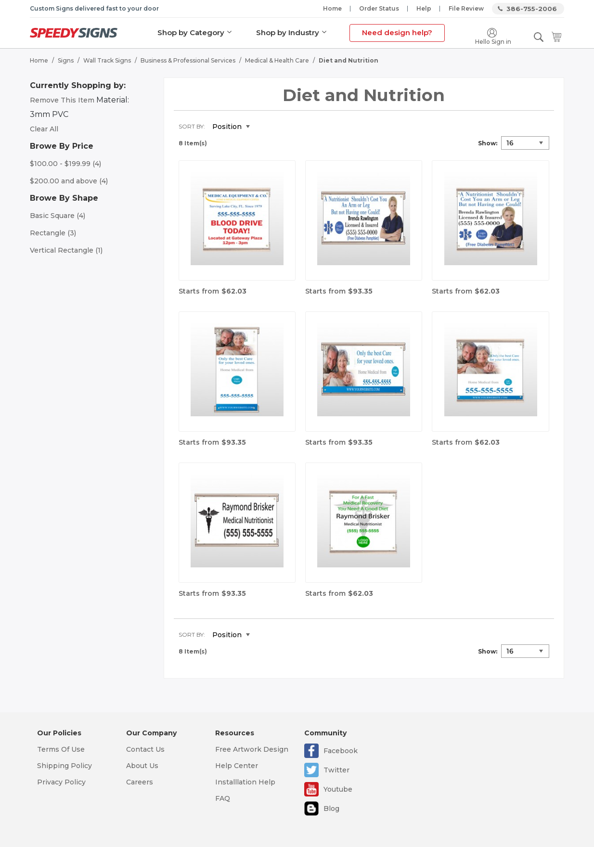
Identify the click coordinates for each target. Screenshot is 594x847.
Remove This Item (62, 100)
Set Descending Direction (264, 127)
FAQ (222, 798)
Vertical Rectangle (66, 250)
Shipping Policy (64, 765)
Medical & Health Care (277, 60)
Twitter (336, 770)
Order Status (379, 8)
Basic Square (57, 215)
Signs (66, 60)
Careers (139, 782)
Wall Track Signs (107, 60)
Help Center (236, 765)
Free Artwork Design (251, 749)
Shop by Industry (287, 32)
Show (487, 143)
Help (423, 8)
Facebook (340, 750)
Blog (331, 808)
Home (332, 8)
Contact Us (145, 749)
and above (69, 181)
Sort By (191, 126)
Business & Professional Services (188, 60)
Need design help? (397, 32)
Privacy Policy (61, 782)
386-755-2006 (531, 9)
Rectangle (53, 233)
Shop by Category (190, 32)
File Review (466, 8)
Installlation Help (245, 782)
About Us (142, 765)
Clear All (44, 129)
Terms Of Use (61, 749)
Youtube (337, 789)
